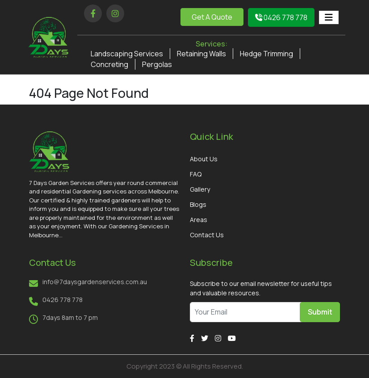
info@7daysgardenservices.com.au (94, 281)
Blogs (198, 204)
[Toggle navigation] (329, 17)
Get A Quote (212, 17)
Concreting (109, 64)
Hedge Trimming (266, 54)
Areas (198, 219)
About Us (204, 159)
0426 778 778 (281, 17)
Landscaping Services (127, 54)
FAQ (195, 174)
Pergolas (157, 64)
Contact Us (207, 235)
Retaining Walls (201, 54)
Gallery (200, 189)
